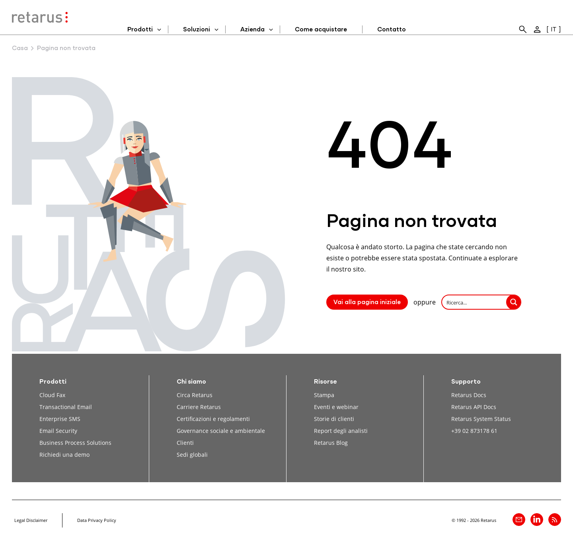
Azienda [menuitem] (252, 30)
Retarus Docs (468, 395)
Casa (20, 48)
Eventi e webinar (336, 407)
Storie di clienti (334, 419)
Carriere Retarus (199, 407)
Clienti (185, 442)
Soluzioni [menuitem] (196, 30)
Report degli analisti (341, 430)
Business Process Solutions (75, 442)
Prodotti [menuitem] (140, 30)
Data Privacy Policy (96, 520)
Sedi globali (192, 454)
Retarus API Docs (473, 407)
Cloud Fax (52, 395)
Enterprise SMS (59, 419)
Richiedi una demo (64, 454)
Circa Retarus (194, 395)
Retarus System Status (481, 419)
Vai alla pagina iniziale (367, 302)
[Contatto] (519, 519)
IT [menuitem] (553, 30)
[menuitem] (523, 29)
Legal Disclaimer (30, 520)
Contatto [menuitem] (391, 30)
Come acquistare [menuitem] (321, 30)
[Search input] (474, 302)
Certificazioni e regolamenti (213, 419)
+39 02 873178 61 (474, 430)
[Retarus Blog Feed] (554, 519)
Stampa (324, 395)
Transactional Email (65, 407)
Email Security (58, 430)
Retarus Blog (331, 442)
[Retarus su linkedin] (536, 519)
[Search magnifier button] (513, 302)
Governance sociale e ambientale (221, 430)
